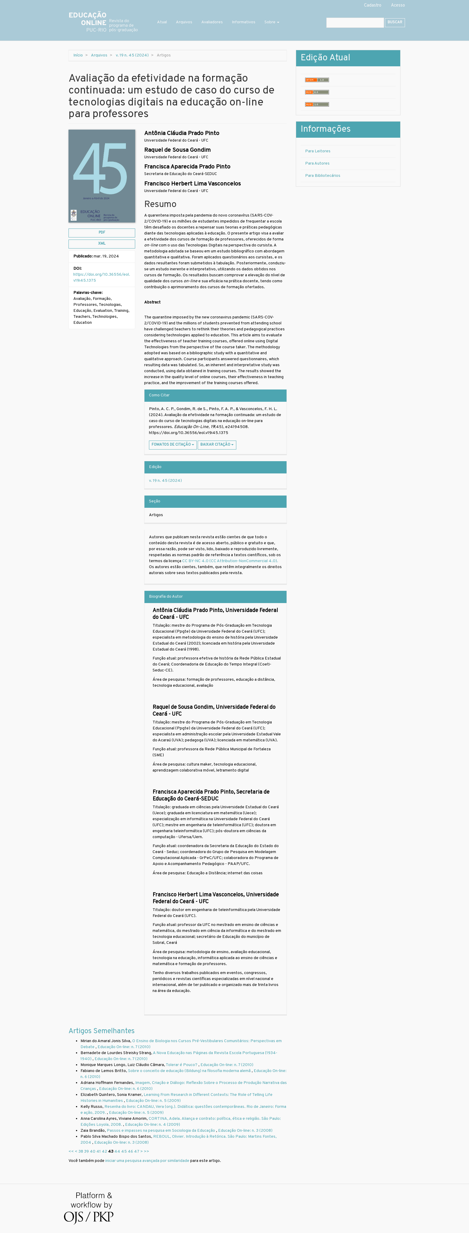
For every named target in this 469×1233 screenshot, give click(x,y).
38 (80, 1151)
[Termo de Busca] (355, 23)
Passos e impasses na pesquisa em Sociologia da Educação (161, 1130)
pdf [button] (102, 232)
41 (98, 1151)
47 (136, 1151)
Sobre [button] (271, 22)
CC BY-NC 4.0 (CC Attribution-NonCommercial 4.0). (230, 561)
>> (146, 1151)
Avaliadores (212, 22)
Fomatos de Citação (173, 444)
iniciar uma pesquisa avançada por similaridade (147, 1160)
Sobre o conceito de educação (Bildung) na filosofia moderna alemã (190, 1070)
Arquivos (184, 22)
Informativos (243, 22)
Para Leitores (318, 151)
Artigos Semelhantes (101, 1031)
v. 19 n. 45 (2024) (132, 55)
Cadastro (372, 5)
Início (78, 55)
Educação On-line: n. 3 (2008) (245, 1130)
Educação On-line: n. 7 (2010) (124, 1047)
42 (104, 1151)
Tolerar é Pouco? (182, 1065)
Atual (162, 22)
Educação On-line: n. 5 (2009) (153, 1100)
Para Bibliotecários (322, 175)
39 (86, 1151)
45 (124, 1151)
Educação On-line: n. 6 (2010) (126, 1088)
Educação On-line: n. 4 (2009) (152, 1124)
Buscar (395, 22)
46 (130, 1151)
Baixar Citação (217, 444)
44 (117, 1151)
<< (71, 1151)
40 (92, 1151)
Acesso (398, 5)
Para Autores (317, 163)
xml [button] (102, 243)
